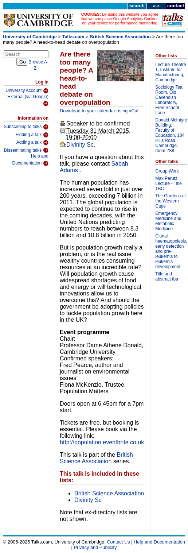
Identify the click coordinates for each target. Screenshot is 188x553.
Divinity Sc (80, 145)
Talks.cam (73, 36)
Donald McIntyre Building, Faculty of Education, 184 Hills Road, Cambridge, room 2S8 (171, 135)
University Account (26, 91)
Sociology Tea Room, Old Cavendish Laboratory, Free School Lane (169, 100)
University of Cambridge (30, 36)
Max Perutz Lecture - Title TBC (168, 183)
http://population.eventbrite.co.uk (102, 442)
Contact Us (118, 542)
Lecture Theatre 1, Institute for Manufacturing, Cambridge (170, 72)
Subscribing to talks (26, 127)
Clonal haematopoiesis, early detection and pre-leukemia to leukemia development (171, 251)
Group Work (167, 171)
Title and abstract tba (166, 276)
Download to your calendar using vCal (99, 110)
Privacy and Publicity (95, 547)
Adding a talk (32, 143)
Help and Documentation (30, 160)
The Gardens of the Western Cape (170, 201)
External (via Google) (27, 100)
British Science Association (120, 36)
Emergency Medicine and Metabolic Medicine (168, 221)
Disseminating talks (26, 150)
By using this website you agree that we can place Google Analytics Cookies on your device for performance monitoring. (119, 18)
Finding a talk (32, 135)
